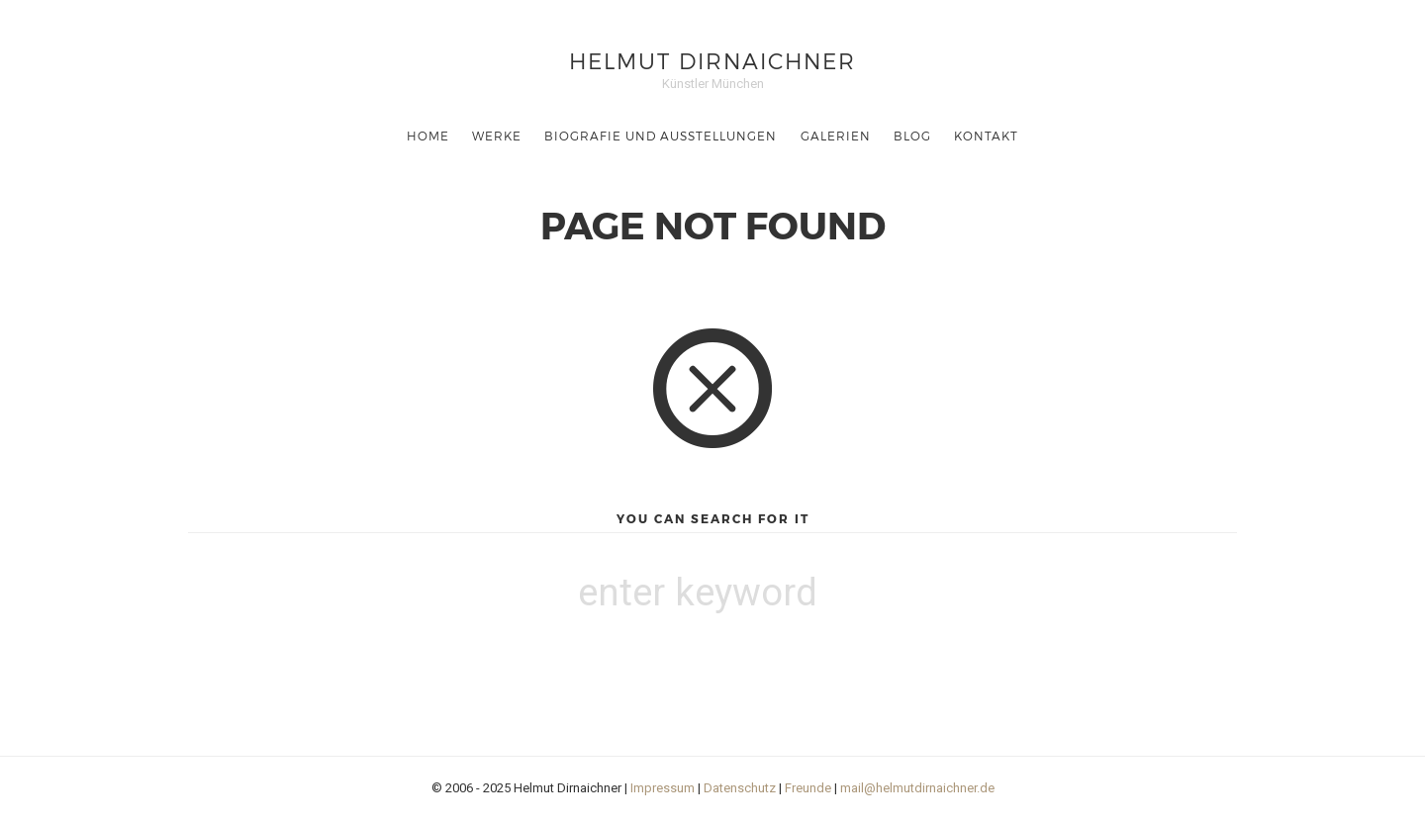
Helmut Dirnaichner (712, 59)
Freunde (808, 787)
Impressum (662, 787)
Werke (497, 135)
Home (428, 135)
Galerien (836, 135)
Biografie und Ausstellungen (660, 135)
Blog (912, 135)
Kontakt (986, 135)
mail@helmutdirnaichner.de (917, 787)
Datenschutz (740, 787)
